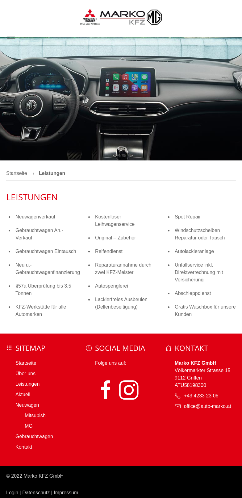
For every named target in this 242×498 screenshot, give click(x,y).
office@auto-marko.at (207, 406)
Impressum (66, 492)
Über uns (25, 373)
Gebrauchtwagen (34, 436)
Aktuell (22, 394)
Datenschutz (36, 492)
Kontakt (23, 447)
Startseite (16, 173)
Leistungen (27, 384)
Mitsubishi (36, 415)
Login (12, 492)
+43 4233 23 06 (201, 395)
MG (29, 426)
